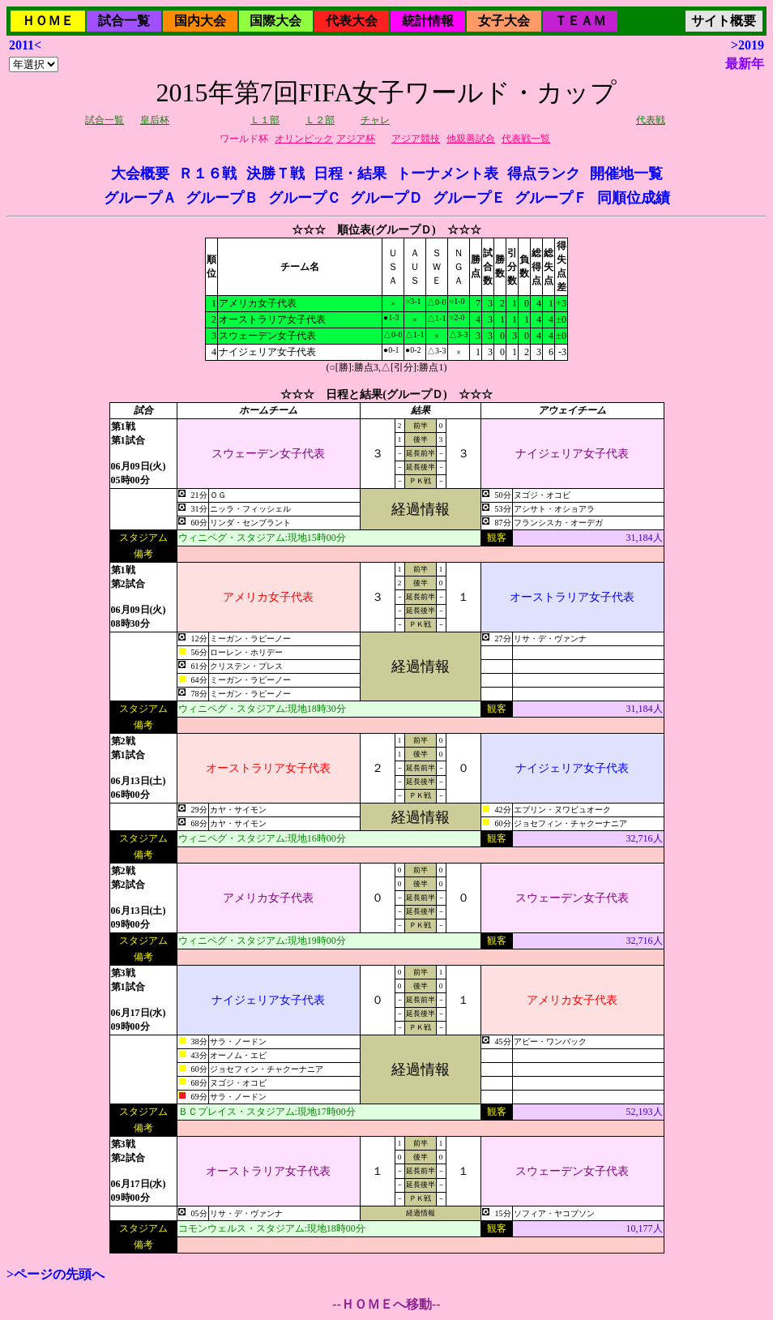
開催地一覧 (626, 173)
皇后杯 (154, 120)
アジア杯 (355, 138)
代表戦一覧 (526, 138)
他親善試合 (470, 138)
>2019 (747, 45)
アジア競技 (415, 138)
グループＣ (304, 198)
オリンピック (304, 138)
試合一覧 (124, 21)
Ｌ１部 (265, 120)
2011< (25, 45)
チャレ (375, 120)
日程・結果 (350, 173)
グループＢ (222, 198)
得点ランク (543, 173)
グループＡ (140, 198)
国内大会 (200, 21)
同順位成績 (633, 198)
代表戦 (650, 120)
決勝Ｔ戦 (275, 173)
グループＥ (469, 198)
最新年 (744, 64)
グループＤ (386, 198)
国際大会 (275, 21)
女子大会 (504, 21)
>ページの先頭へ (55, 1274)
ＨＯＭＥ (48, 21)
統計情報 (428, 21)
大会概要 (140, 173)
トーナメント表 (447, 173)
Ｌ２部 (320, 120)
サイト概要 (723, 21)
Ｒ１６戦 (207, 173)
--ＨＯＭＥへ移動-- (386, 1304)
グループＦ (551, 198)
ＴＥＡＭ (580, 21)
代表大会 (352, 21)
